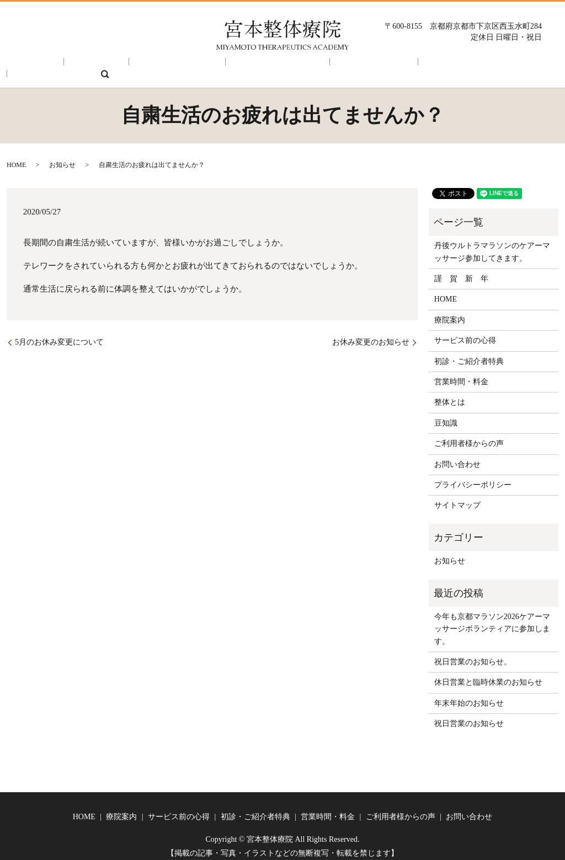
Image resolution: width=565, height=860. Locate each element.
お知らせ (62, 157)
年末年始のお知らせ (469, 695)
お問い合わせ (477, 66)
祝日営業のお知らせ (469, 716)
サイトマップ (457, 497)
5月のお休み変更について (59, 334)
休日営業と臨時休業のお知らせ (488, 674)
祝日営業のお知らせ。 (472, 654)
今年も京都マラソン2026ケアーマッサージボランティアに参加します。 (492, 621)
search (526, 66)
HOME (41, 66)
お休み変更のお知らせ (370, 334)
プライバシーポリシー (472, 477)
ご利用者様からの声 (399, 66)
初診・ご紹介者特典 (238, 66)
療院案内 (87, 66)
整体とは (449, 394)
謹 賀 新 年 (461, 271)
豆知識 (445, 415)
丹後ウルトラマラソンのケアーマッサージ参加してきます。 (492, 244)
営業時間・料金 (318, 66)
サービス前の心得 (153, 66)
